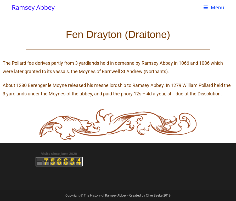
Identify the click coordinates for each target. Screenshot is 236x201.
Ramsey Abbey (33, 7)
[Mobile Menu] (214, 7)
